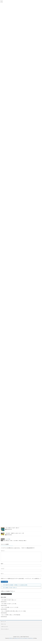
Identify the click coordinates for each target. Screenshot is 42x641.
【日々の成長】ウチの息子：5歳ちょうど (8, 599)
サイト (2, 573)
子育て (18, 540)
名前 (2, 563)
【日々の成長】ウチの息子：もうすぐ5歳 (8, 603)
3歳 (5, 540)
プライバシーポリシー (5, 629)
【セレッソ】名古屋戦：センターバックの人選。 (10, 607)
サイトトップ (3, 621)
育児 (25, 540)
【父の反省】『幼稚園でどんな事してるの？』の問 (14, 533)
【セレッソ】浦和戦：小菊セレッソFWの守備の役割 (10, 614)
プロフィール (3, 624)
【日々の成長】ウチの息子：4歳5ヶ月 (12, 527)
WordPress (10, 638)
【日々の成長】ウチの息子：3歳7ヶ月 (10, 587)
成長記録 (22, 540)
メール (2, 568)
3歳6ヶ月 (8, 540)
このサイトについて (4, 626)
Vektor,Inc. (31, 638)
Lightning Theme (16, 638)
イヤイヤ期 (13, 540)
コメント (3, 550)
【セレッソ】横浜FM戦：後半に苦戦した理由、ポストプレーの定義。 (13, 611)
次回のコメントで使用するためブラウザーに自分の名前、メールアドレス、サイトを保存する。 (20, 578)
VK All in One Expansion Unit (24, 638)
